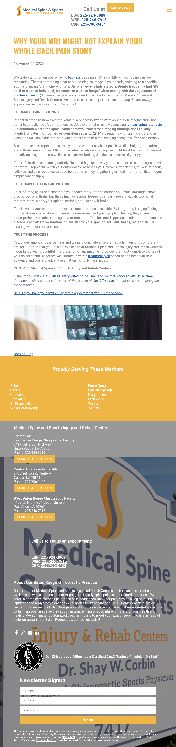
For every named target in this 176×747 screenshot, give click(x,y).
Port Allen (17, 399)
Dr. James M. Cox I (46, 740)
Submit (88, 720)
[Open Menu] (170, 9)
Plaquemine (97, 394)
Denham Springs (100, 390)
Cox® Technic (103, 280)
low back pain (24, 95)
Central (15, 390)
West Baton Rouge (24, 408)
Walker (93, 403)
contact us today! (87, 619)
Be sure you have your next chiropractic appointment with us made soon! (68, 293)
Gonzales (17, 394)
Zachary (94, 408)
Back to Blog (23, 354)
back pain (75, 77)
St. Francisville (21, 403)
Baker (14, 385)
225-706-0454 (93, 24)
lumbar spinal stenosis (144, 124)
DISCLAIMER (68, 737)
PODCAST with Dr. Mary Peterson (59, 276)
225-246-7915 (94, 19)
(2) (95, 133)
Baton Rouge (98, 385)
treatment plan (99, 256)
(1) (39, 95)
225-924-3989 (92, 15)
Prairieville (96, 399)
